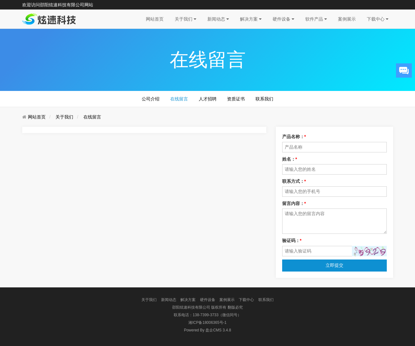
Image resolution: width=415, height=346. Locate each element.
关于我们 (185, 19)
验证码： (292, 240)
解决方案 (251, 19)
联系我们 (264, 98)
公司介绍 (150, 98)
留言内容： (294, 203)
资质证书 (236, 98)
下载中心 (377, 19)
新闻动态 (218, 19)
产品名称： (294, 136)
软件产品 (316, 19)
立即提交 (334, 265)
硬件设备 (283, 19)
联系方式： (294, 181)
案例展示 (347, 19)
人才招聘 (208, 98)
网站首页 (155, 19)
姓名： (289, 159)
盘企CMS (207, 330)
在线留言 (179, 98)
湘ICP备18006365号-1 (207, 322)
